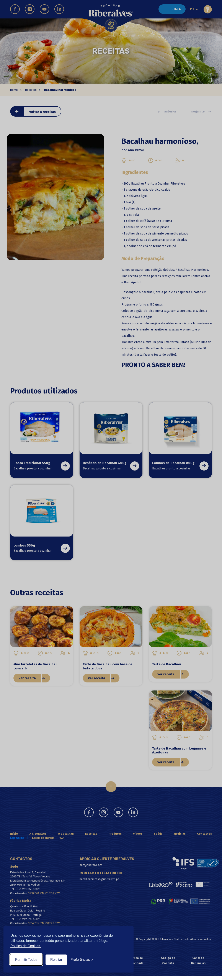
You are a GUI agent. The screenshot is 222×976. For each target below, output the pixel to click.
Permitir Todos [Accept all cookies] (26, 959)
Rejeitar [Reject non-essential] (56, 959)
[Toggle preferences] (81, 960)
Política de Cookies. (25, 946)
